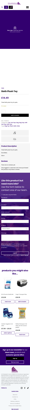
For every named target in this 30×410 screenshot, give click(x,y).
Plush (11, 125)
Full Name (4, 197)
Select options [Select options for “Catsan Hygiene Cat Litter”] (8, 332)
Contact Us (15, 396)
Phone (3, 218)
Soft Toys (9, 124)
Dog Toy (7, 125)
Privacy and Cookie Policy (15, 405)
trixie (18, 125)
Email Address (5, 211)
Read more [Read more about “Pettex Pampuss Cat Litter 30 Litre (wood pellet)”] (22, 334)
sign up (15, 358)
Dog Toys (21, 122)
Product (3, 225)
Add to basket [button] (22, 301)
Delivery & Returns (15, 401)
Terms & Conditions (15, 403)
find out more (15, 361)
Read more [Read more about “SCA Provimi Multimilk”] (8, 301)
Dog (17, 122)
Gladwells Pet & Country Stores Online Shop (14, 3)
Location (4, 204)
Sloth (14, 125)
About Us (15, 394)
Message (3, 232)
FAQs (15, 398)
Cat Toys (13, 122)
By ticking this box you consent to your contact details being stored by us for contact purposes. (14, 245)
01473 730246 (24, 255)
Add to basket (15, 115)
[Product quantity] (3, 111)
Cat (9, 122)
